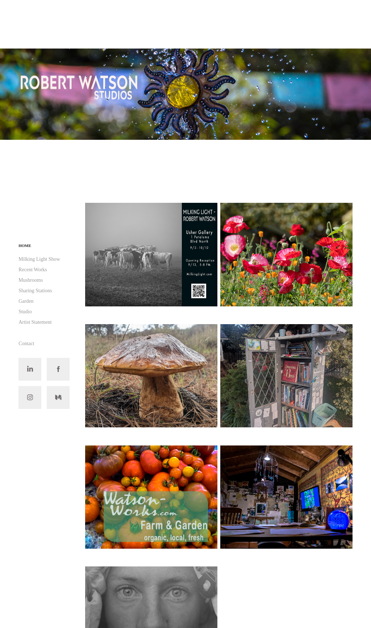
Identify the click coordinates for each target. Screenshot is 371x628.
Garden (25, 301)
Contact (26, 343)
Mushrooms (30, 280)
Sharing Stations (35, 290)
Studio (25, 311)
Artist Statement (34, 322)
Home (24, 245)
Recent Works (32, 269)
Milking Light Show (39, 259)
